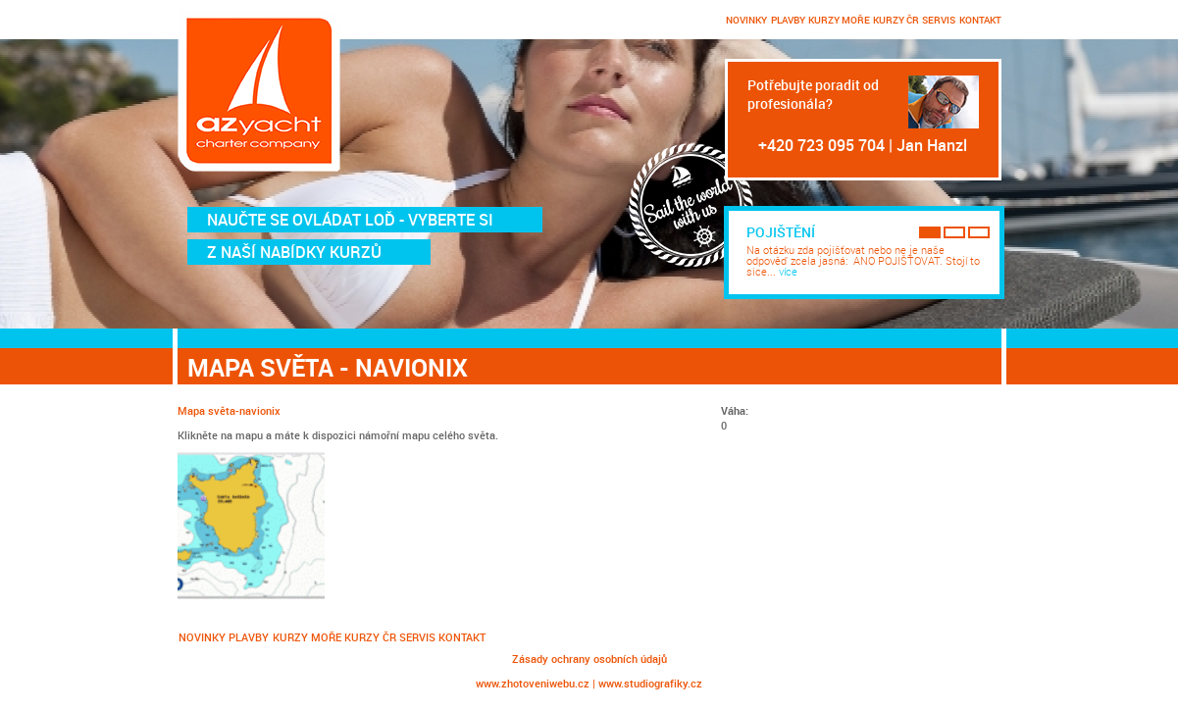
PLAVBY (788, 20)
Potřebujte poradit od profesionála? (813, 94)
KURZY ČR (896, 20)
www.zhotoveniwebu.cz (532, 683)
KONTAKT (980, 20)
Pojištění (780, 232)
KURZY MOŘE (839, 20)
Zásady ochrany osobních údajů (589, 658)
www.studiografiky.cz (650, 683)
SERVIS (938, 20)
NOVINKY (746, 20)
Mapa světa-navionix (229, 410)
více (788, 271)
